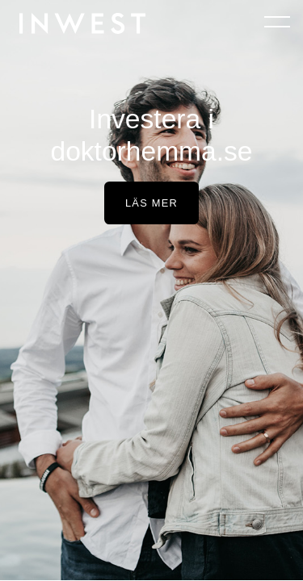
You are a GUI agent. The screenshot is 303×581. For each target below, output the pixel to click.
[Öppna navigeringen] (277, 21)
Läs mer (151, 203)
